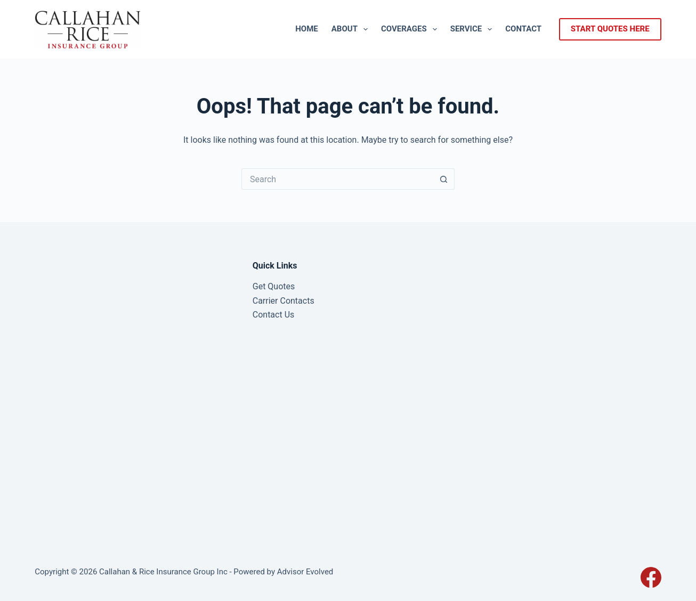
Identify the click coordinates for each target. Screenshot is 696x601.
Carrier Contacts (283, 301)
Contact (523, 29)
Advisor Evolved (305, 571)
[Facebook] (651, 577)
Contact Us (274, 315)
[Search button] (444, 179)
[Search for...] (337, 179)
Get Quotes (274, 286)
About (351, 29)
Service (473, 29)
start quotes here (610, 29)
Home (306, 29)
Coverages (411, 29)
